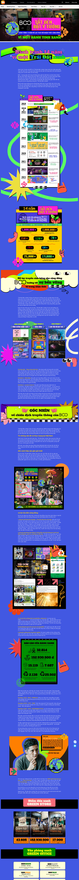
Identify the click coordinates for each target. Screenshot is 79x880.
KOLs (22, 627)
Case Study (34, 6)
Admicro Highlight (42, 2)
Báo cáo (44, 6)
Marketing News (11, 6)
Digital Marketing (23, 6)
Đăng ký (67, 2)
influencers (27, 627)
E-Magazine (14, 2)
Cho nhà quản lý (31, 2)
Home (2, 6)
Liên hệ (60, 6)
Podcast (22, 2)
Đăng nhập (74, 2)
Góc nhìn (53, 6)
